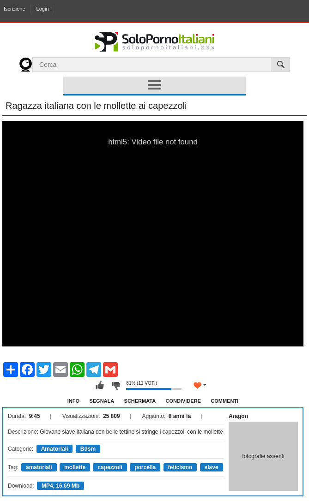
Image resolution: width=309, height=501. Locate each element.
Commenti (224, 401)
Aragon (238, 416)
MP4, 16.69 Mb (60, 486)
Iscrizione (14, 9)
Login (42, 9)
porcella (145, 467)
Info (73, 401)
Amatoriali (54, 449)
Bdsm (88, 449)
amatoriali (39, 467)
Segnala (101, 401)
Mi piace (100, 385)
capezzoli (109, 467)
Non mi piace (115, 385)
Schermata (140, 401)
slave (211, 467)
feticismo (180, 467)
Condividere (183, 401)
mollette (74, 467)
